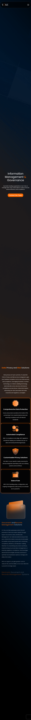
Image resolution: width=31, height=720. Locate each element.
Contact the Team (15, 195)
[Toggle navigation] (28, 4)
